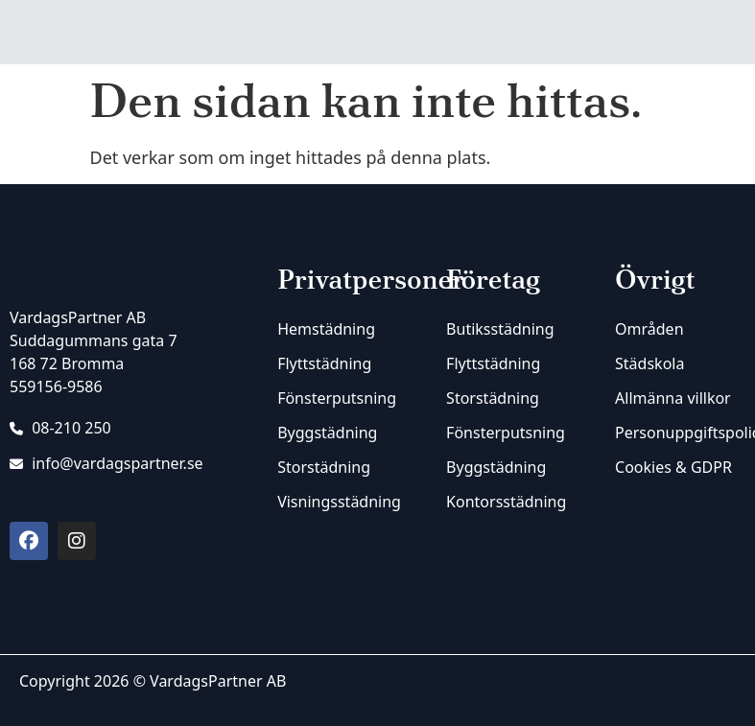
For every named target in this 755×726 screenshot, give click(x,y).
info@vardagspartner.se (106, 463)
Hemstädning (326, 329)
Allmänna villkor (673, 398)
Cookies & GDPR (673, 467)
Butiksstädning (500, 329)
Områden (649, 329)
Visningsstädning (339, 501)
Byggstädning (327, 432)
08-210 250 (60, 427)
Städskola (649, 363)
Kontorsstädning (506, 501)
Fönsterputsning (336, 398)
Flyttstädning (324, 363)
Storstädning (323, 467)
